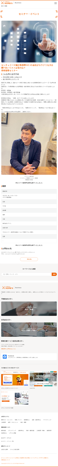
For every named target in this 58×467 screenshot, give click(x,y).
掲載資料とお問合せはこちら (8, 348)
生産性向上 (4, 433)
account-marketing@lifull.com (15, 254)
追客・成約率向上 (36, 419)
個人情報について (29, 457)
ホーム (2, 457)
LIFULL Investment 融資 (7, 407)
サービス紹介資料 (14, 449)
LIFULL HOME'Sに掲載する (41, 457)
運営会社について (6, 459)
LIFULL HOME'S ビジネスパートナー (9, 388)
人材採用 (3, 422)
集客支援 (3, 430)
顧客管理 (49, 430)
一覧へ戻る (29, 259)
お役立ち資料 (4, 449)
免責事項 (22, 457)
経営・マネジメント (13, 422)
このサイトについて (9, 457)
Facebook (11, 356)
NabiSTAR (32, 388)
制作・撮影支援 (30, 430)
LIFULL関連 (12, 433)
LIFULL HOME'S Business (29, 309)
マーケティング (47, 419)
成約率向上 (21, 430)
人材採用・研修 (40, 430)
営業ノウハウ (18, 419)
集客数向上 (27, 419)
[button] (55, 3)
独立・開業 (23, 422)
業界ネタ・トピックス (6, 419)
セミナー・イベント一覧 (7, 441)
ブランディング (12, 430)
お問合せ (17, 457)
